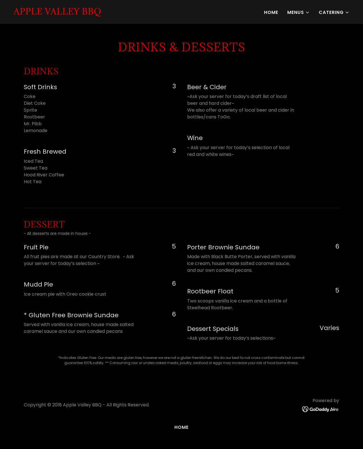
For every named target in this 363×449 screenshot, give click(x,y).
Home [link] (271, 12)
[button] (298, 12)
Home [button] (181, 427)
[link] (57, 13)
